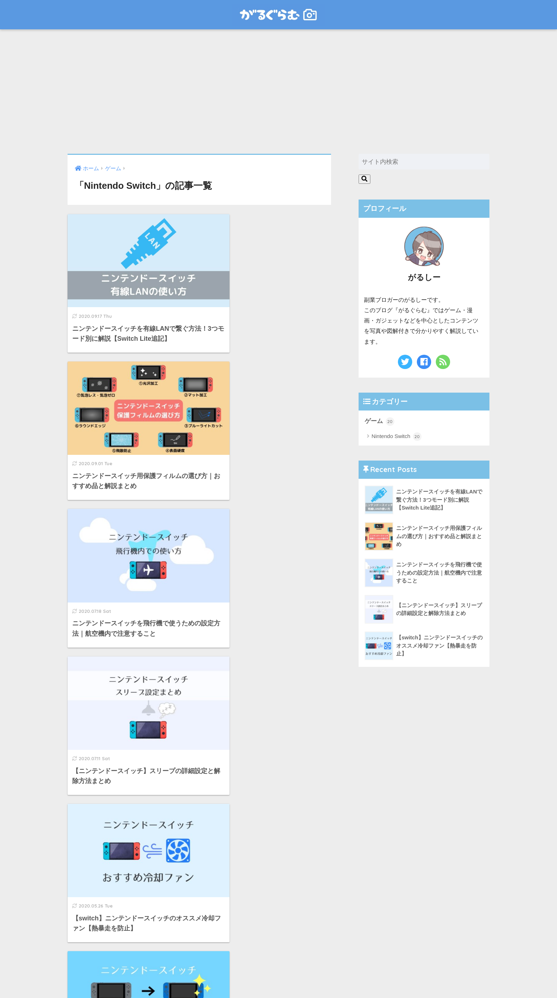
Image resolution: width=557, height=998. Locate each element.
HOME (278, 963)
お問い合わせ (278, 979)
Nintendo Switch (396, 436)
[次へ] (228, 916)
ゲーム (379, 421)
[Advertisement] (278, 91)
